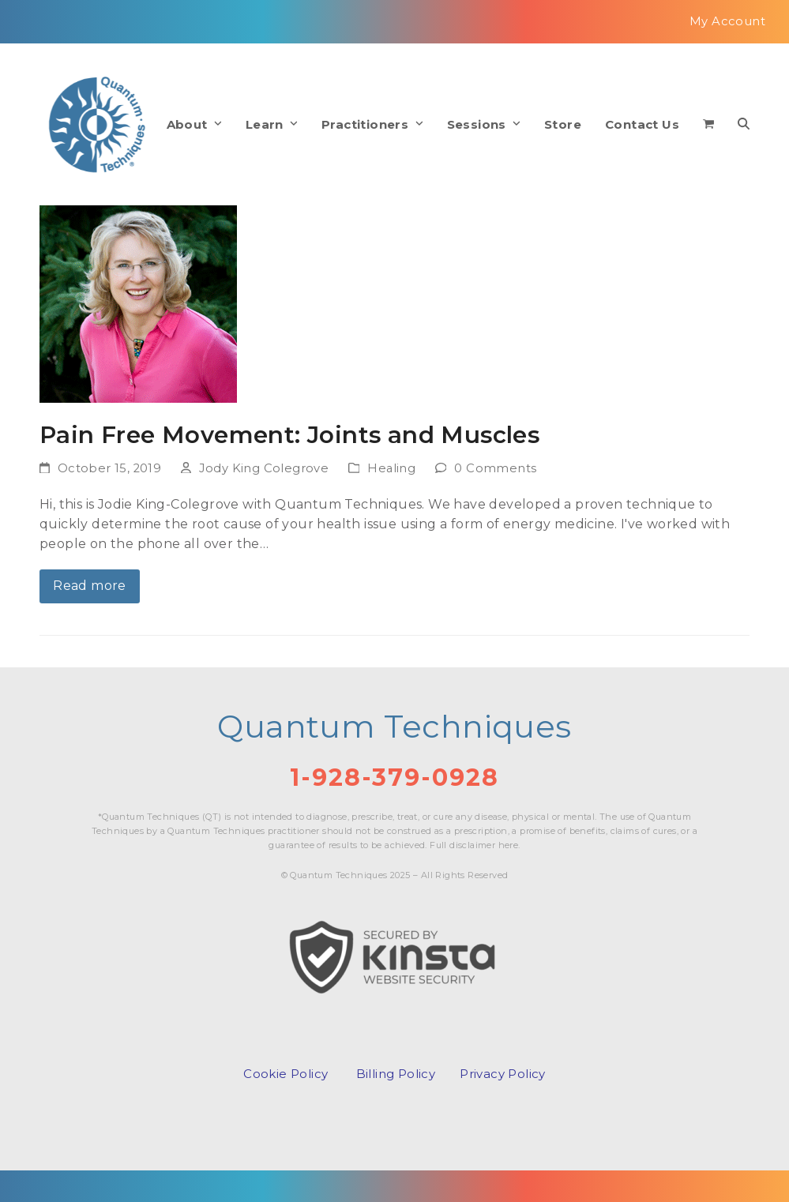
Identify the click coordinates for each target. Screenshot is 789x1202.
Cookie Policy (285, 1073)
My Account (727, 21)
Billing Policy (396, 1073)
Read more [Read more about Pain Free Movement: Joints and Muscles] (89, 585)
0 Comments (495, 468)
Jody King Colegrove (264, 468)
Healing (391, 468)
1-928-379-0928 (394, 777)
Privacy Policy (503, 1073)
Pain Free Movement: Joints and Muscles (289, 434)
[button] (708, 125)
